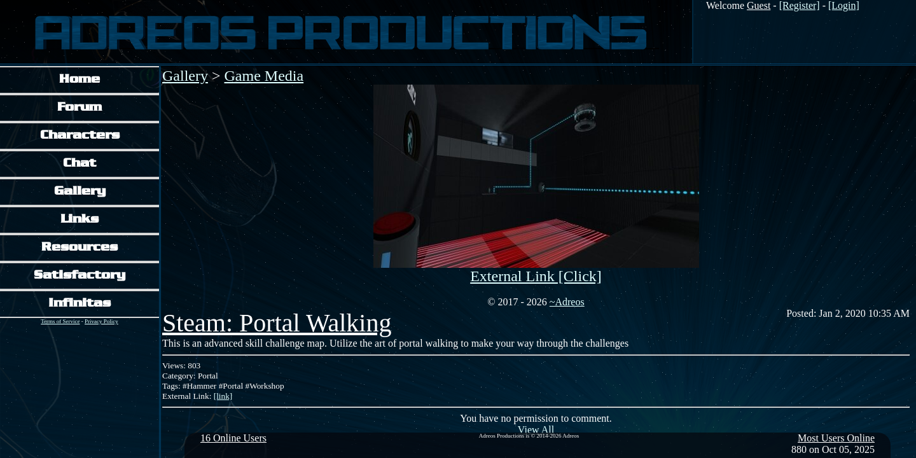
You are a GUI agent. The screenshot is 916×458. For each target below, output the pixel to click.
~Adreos (567, 301)
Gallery (80, 191)
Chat (79, 163)
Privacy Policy (101, 321)
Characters (80, 135)
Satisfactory (79, 275)
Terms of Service (60, 321)
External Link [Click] (536, 276)
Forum (79, 107)
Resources (79, 247)
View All (536, 429)
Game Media (264, 75)
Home (79, 79)
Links (79, 219)
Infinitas (79, 303)
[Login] (843, 5)
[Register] (799, 5)
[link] (223, 396)
